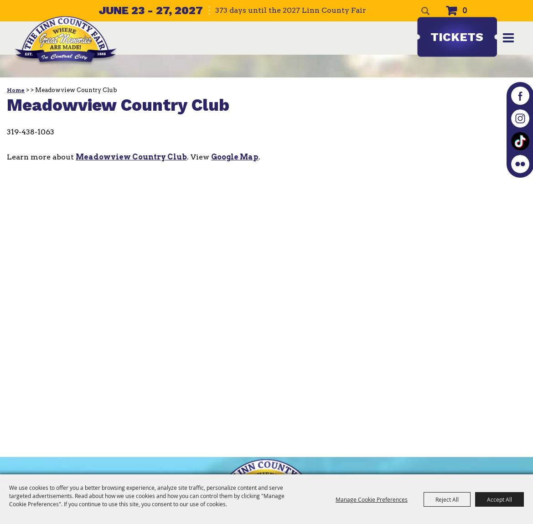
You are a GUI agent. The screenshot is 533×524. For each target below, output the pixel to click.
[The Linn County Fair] (65, 41)
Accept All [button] (499, 499)
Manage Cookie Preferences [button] (372, 499)
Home (16, 90)
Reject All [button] (447, 499)
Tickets (456, 37)
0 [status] (464, 10)
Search (425, 11)
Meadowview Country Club (131, 157)
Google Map (235, 157)
